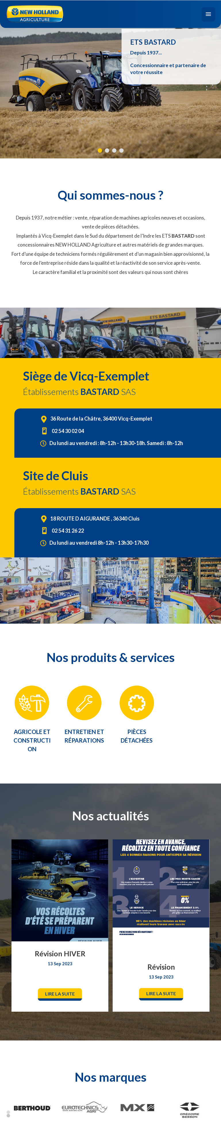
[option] (60, 925)
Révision (161, 966)
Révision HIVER (60, 953)
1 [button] (8, 1112)
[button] (60, 994)
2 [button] (8, 1115)
